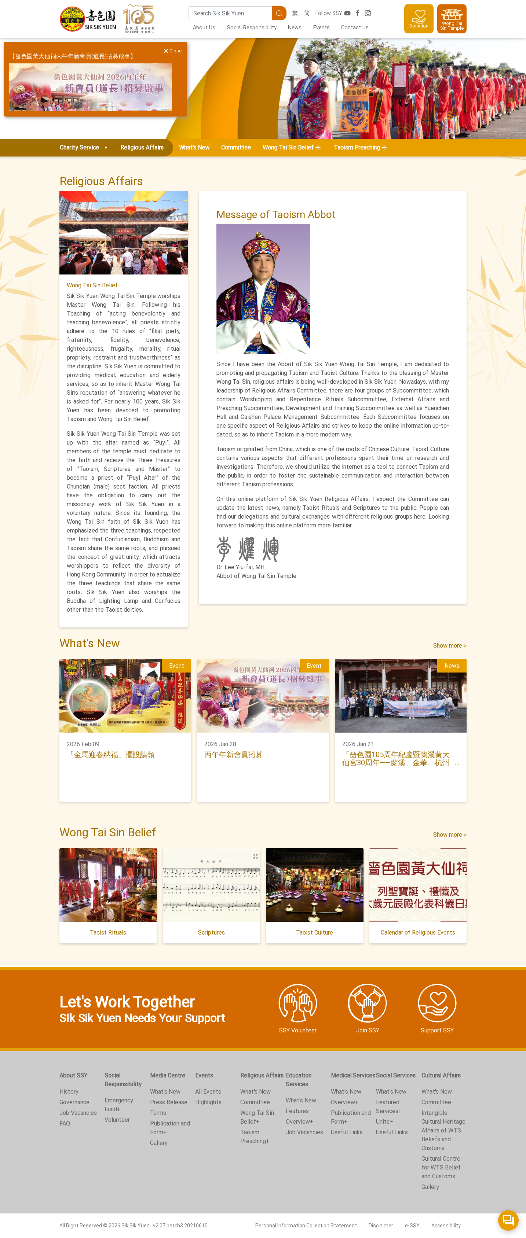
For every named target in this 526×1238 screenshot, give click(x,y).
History (68, 1091)
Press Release (168, 1102)
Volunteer (117, 1119)
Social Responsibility (252, 28)
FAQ (64, 1123)
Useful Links (347, 1132)
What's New (194, 147)
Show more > (450, 645)
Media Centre (167, 1075)
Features (297, 1111)
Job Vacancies (78, 1112)
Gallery (159, 1142)
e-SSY (412, 1225)
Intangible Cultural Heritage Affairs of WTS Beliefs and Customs (443, 1130)
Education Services (298, 1080)
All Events (208, 1091)
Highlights (208, 1102)
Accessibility (446, 1225)
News (295, 28)
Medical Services (353, 1075)
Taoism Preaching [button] (357, 147)
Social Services (396, 1075)
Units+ (384, 1121)
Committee (236, 147)
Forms (158, 1112)
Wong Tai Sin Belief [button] (288, 147)
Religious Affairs (262, 1075)
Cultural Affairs (441, 1075)
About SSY (73, 1075)
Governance (74, 1102)
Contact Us (355, 28)
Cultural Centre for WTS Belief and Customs (441, 1167)
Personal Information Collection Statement (306, 1225)
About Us (204, 28)
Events (321, 28)
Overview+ (300, 1121)
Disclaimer (381, 1225)
